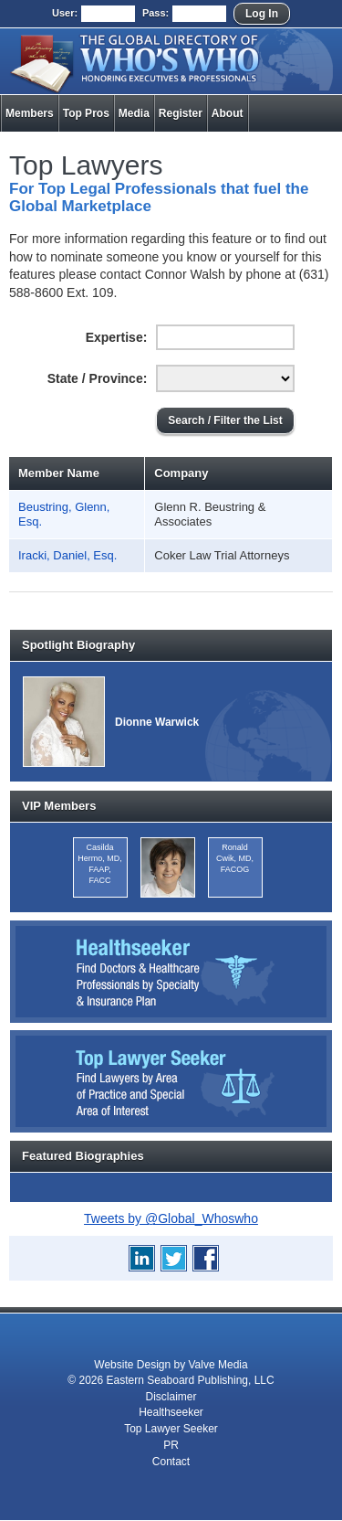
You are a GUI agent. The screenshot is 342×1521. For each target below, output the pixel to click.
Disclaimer (170, 1396)
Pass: (155, 12)
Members (29, 113)
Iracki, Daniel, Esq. (67, 555)
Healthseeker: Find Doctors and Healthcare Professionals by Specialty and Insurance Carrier (171, 971)
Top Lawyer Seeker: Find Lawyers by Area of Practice (171, 1081)
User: (65, 12)
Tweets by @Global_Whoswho (171, 1218)
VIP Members (59, 806)
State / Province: (97, 378)
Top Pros (86, 113)
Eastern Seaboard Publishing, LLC (191, 1380)
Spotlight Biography (78, 645)
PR (171, 1445)
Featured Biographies (83, 1156)
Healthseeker (171, 1412)
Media (134, 113)
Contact (171, 1461)
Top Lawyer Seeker (171, 1428)
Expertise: (117, 337)
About (228, 113)
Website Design (132, 1364)
